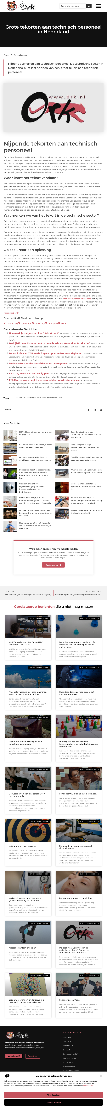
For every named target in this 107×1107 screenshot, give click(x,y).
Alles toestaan (53, 1095)
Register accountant (69, 1000)
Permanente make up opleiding (75, 898)
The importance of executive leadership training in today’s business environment (78, 744)
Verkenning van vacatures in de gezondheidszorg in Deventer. (25, 899)
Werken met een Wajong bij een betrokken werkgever (25, 742)
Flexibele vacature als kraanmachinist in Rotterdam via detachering (28, 693)
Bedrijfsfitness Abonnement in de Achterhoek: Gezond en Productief (49, 343)
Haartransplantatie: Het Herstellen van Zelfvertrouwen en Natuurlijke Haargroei (35, 525)
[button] (101, 1076)
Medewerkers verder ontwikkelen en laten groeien (38, 363)
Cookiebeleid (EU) (70, 1054)
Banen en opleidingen (15, 55)
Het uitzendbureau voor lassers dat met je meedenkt (76, 693)
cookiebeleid (88, 1086)
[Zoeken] (89, 6)
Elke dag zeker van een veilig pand (29, 373)
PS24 (62, 292)
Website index (69, 1067)
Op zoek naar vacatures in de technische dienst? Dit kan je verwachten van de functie (74, 950)
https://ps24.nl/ (11, 313)
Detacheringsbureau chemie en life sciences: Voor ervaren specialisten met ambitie (77, 644)
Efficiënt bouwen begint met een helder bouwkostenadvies (44, 380)
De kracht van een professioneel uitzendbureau (75, 847)
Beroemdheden (69, 1058)
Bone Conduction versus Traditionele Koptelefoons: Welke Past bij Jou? (86, 434)
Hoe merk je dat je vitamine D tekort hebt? (34, 333)
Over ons (67, 1037)
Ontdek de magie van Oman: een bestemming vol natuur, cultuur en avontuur (35, 513)
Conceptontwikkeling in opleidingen (78, 794)
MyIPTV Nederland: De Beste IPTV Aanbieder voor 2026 (25, 643)
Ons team (67, 1041)
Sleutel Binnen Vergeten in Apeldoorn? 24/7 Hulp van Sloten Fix (86, 486)
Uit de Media (68, 1062)
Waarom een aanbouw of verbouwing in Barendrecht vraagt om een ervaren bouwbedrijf (87, 500)
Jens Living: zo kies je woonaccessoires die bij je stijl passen (85, 447)
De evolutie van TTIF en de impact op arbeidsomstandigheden (45, 353)
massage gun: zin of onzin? (22, 948)
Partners (68, 1046)
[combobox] (72, 6)
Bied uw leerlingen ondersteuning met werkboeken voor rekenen (26, 1001)
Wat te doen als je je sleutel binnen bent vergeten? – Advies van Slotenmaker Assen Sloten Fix (35, 500)
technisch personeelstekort (77, 298)
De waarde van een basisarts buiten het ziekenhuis (27, 795)
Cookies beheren (53, 1102)
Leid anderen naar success (22, 846)
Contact (66, 1050)
